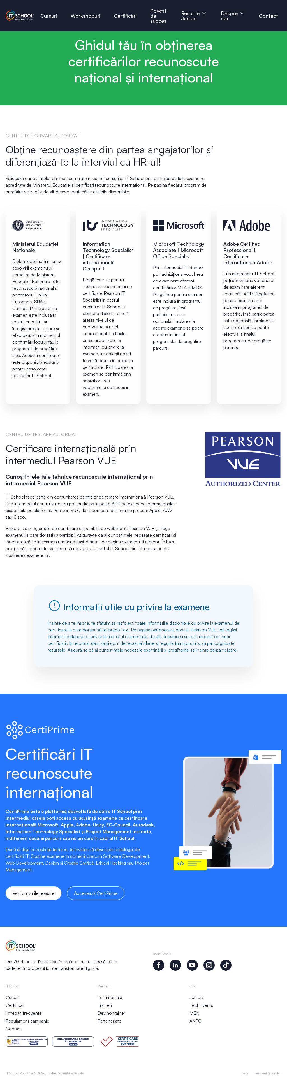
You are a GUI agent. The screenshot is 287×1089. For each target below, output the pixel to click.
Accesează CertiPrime (95, 893)
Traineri (105, 1005)
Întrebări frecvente (24, 1013)
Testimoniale (110, 997)
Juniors (196, 997)
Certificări (125, 16)
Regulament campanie (27, 1021)
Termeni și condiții (268, 1073)
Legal (245, 1073)
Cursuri (48, 16)
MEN (194, 1013)
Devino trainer (111, 1013)
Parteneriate (109, 1021)
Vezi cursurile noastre (33, 893)
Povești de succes (159, 16)
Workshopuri (85, 16)
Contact (268, 16)
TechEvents (201, 1005)
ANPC (195, 1021)
